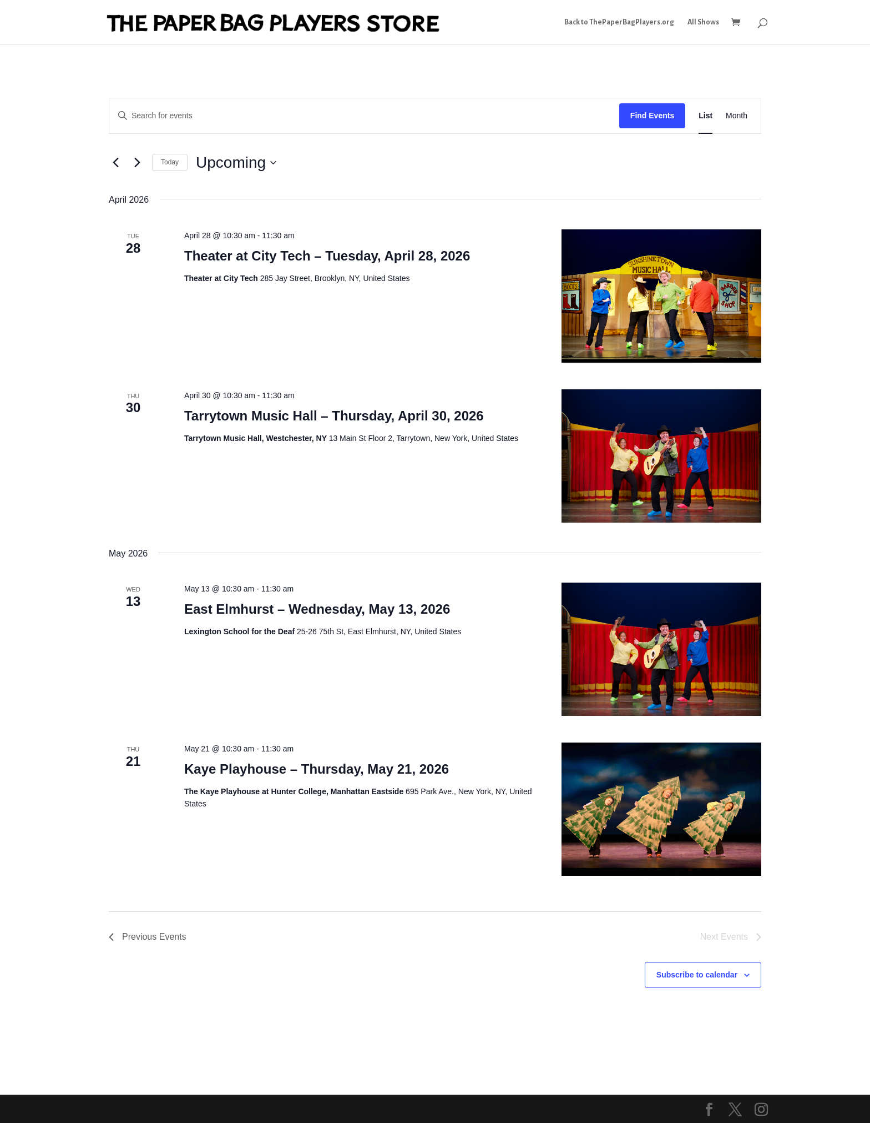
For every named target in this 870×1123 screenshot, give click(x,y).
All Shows (703, 22)
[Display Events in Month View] (736, 115)
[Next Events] (137, 162)
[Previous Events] (115, 162)
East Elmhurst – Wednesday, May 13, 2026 (317, 608)
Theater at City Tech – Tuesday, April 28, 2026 (327, 255)
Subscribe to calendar (696, 974)
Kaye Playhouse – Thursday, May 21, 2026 (316, 768)
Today (170, 162)
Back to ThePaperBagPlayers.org (619, 22)
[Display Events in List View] (705, 115)
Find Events (652, 115)
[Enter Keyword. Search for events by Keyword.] (364, 115)
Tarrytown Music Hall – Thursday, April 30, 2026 (334, 415)
